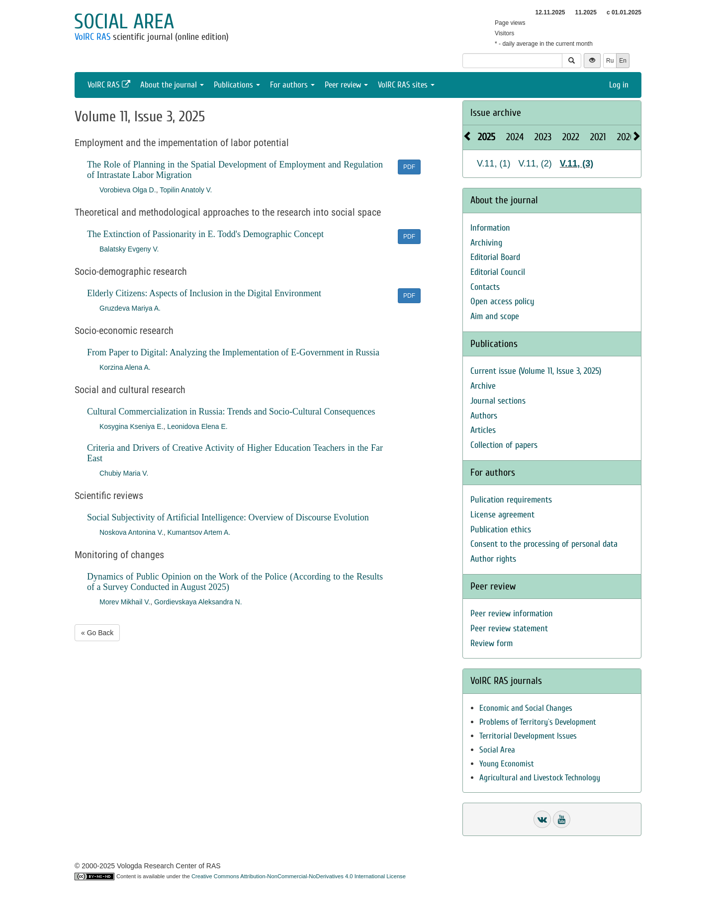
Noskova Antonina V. (131, 532)
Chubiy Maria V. (123, 473)
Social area (124, 21)
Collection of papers (503, 445)
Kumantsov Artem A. (198, 532)
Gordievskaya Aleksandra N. (198, 602)
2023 (543, 137)
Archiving (486, 243)
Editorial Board (495, 257)
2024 (515, 137)
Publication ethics (500, 529)
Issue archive (495, 112)
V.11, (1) (493, 163)
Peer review (346, 84)
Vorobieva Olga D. (127, 190)
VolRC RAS (92, 36)
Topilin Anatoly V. (186, 190)
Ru (610, 60)
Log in (618, 84)
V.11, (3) (576, 163)
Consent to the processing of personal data (544, 544)
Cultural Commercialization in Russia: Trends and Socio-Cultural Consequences (231, 412)
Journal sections (498, 401)
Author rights (493, 559)
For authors (292, 84)
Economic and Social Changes (525, 708)
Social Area (497, 749)
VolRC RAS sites (406, 84)
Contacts (485, 287)
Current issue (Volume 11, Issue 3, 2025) (535, 371)
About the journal (172, 84)
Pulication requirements (511, 500)
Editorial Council (497, 272)
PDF (409, 167)
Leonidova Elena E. (197, 426)
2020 (626, 137)
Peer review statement (509, 628)
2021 (598, 137)
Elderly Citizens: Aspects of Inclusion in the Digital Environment (204, 293)
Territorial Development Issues (528, 736)
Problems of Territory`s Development (537, 722)
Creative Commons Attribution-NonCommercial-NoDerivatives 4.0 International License (298, 876)
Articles (483, 430)
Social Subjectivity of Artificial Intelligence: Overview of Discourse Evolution (228, 517)
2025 (486, 137)
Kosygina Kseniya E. (131, 426)
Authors (483, 416)
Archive (483, 386)
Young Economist (506, 763)
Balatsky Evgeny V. (129, 249)
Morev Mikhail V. (124, 602)
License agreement (502, 514)
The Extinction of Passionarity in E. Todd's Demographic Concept (205, 234)
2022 (570, 137)
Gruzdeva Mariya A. (130, 308)
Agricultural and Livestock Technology (539, 777)
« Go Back (97, 633)
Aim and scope (494, 316)
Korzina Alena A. (125, 367)
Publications (237, 84)
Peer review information (511, 613)
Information (490, 228)
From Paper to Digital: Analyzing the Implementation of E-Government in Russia (233, 352)
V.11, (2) (534, 163)
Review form (491, 643)
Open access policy (502, 301)
